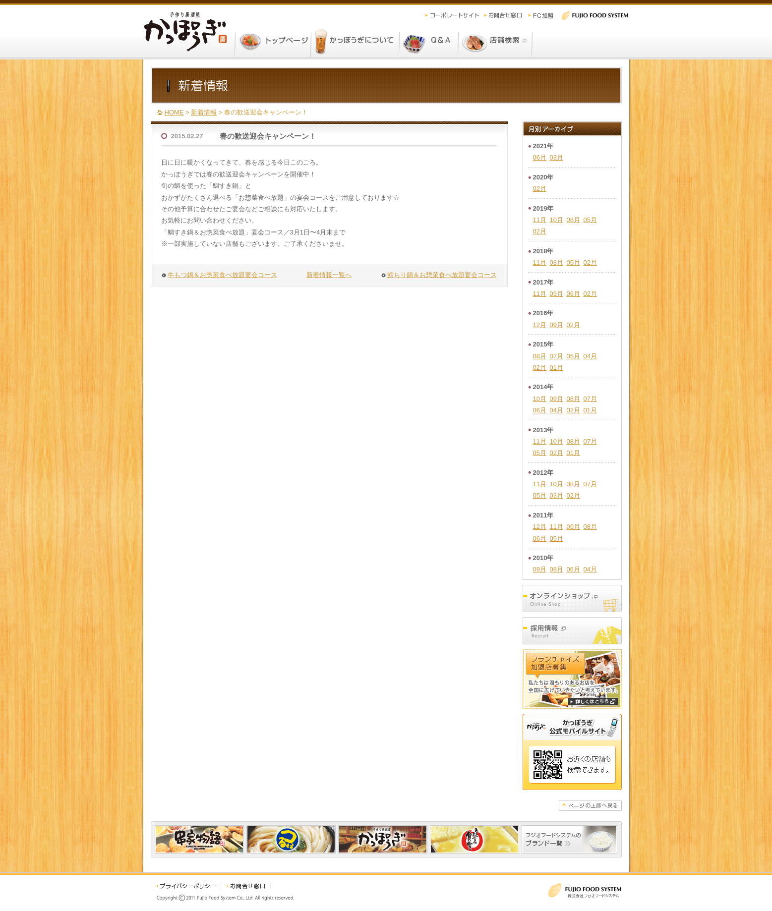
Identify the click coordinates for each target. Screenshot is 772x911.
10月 (556, 220)
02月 (539, 188)
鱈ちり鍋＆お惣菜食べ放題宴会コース (442, 275)
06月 (539, 157)
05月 (589, 220)
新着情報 (204, 112)
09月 (556, 293)
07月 (556, 356)
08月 (573, 220)
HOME (174, 112)
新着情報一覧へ (329, 275)
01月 (556, 367)
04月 (589, 356)
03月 (556, 157)
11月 (539, 220)
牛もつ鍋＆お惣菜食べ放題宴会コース (222, 275)
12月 (539, 325)
